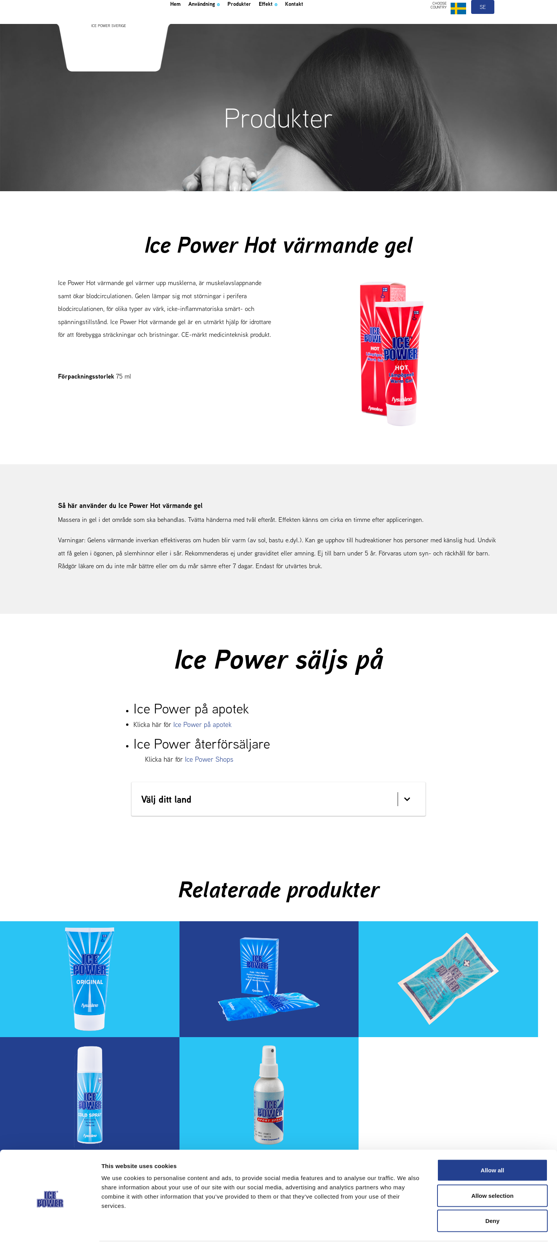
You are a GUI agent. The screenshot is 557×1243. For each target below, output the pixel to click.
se (483, 26)
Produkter (260, 24)
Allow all (492, 1141)
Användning (214, 24)
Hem (177, 24)
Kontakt (328, 24)
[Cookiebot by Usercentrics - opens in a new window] (50, 1228)
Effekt (296, 24)
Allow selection (492, 1167)
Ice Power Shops (209, 759)
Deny (492, 1192)
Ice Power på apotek (202, 724)
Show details (406, 1227)
